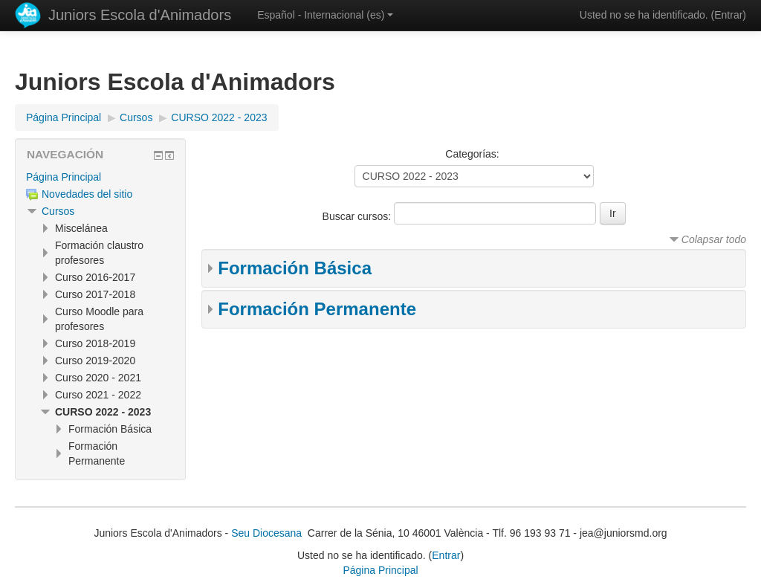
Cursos (58, 211)
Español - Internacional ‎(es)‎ (325, 15)
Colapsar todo (713, 239)
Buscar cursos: (358, 216)
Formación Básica (295, 268)
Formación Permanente (317, 309)
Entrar (728, 15)
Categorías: (472, 154)
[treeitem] (100, 176)
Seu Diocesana (266, 533)
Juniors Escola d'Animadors (139, 15)
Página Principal (63, 177)
